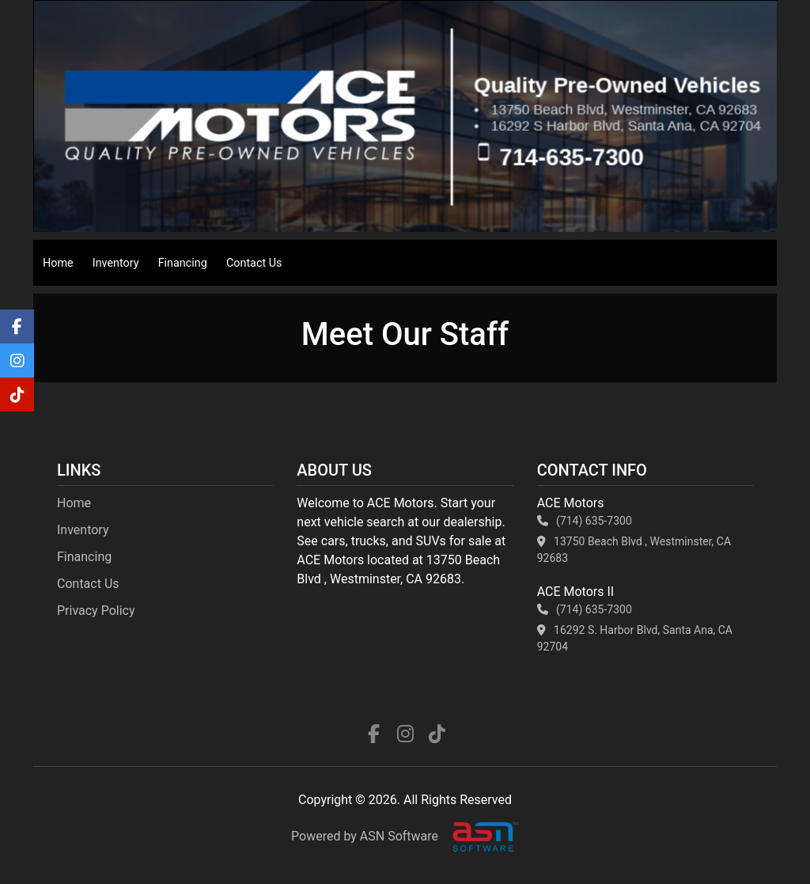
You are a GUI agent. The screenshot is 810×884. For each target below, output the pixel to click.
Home (58, 263)
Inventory (116, 263)
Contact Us (254, 263)
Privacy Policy (96, 610)
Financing (182, 263)
